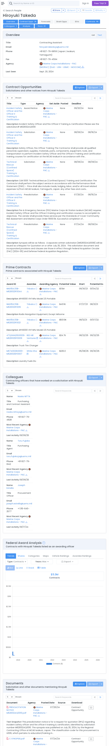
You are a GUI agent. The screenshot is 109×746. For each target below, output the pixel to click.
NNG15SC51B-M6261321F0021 (14, 287)
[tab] (10, 449)
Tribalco (31, 254)
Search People (12, 10)
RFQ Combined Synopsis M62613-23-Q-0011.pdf (18, 702)
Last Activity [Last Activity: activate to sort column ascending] (94, 362)
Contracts (92, 21)
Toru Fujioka (10, 381)
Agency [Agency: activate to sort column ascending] (38, 584)
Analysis (26, 26)
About (6, 741)
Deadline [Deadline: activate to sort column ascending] (95, 103)
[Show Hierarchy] (82, 67)
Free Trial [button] (100, 3)
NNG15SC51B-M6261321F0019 (14, 271)
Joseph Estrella (10, 394)
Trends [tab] (10, 437)
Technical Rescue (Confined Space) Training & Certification (18, 153)
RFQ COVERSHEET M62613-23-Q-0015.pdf (18, 673)
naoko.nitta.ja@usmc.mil (42, 367)
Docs (42, 26)
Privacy (33, 741)
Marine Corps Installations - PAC (58, 109)
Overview (10, 21)
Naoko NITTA (10, 368)
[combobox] (50, 3)
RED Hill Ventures (31, 303)
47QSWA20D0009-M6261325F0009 (16, 303)
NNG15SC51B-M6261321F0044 (14, 256)
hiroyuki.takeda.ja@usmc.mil (53, 47)
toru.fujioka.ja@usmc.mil (42, 379)
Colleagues (10, 26)
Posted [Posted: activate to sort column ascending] (84, 103)
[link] (100, 98)
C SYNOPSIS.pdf (17, 616)
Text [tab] (100, 35)
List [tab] (93, 35)
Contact (15, 741)
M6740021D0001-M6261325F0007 (15, 318)
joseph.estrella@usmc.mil (42, 392)
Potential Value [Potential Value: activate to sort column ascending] (67, 250)
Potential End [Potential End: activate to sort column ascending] (97, 250)
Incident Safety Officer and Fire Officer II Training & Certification (18, 111)
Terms (25, 741)
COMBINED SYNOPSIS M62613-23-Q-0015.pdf (18, 644)
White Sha (32, 317)
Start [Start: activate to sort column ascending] (82, 250)
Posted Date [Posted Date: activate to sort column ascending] (64, 584)
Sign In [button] (85, 3)
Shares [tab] (21, 437)
